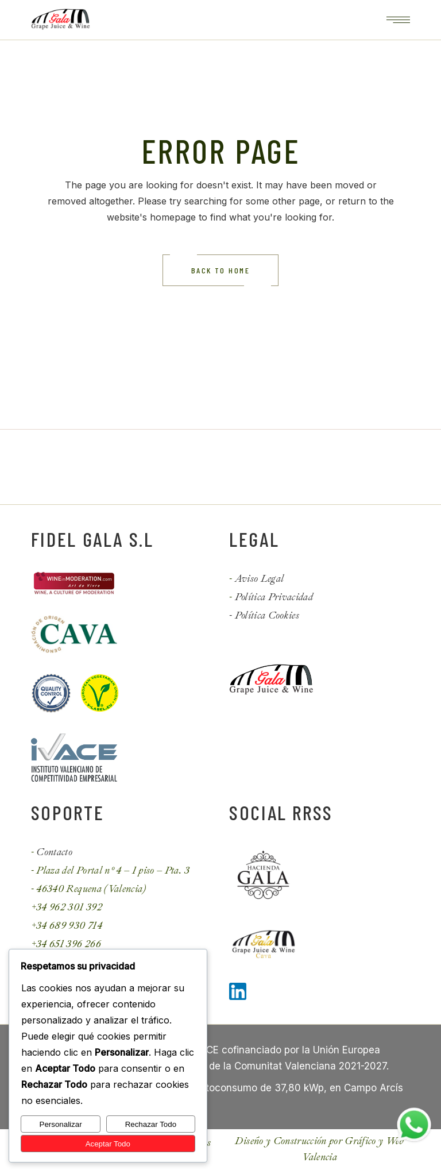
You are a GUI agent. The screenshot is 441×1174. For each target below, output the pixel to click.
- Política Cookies (264, 615)
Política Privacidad (274, 597)
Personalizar (61, 1124)
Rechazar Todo (150, 1124)
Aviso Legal (259, 579)
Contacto (54, 852)
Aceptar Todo (108, 1144)
